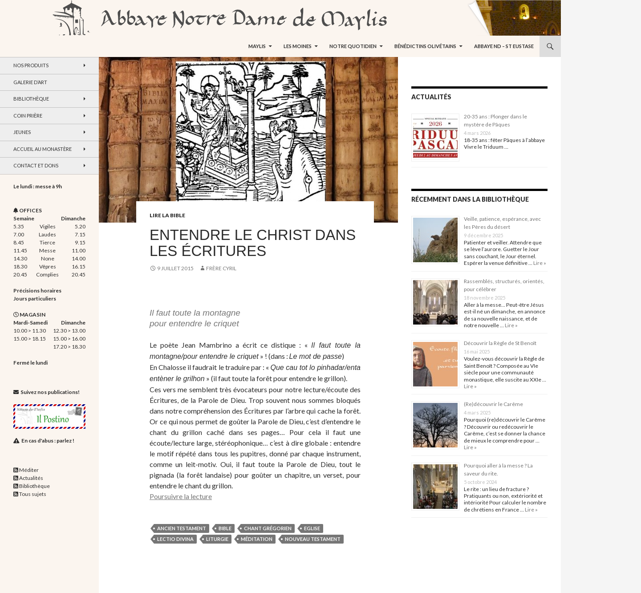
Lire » (539, 263)
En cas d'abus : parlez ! (47, 440)
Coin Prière (27, 115)
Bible (225, 528)
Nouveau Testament (313, 539)
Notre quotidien (353, 46)
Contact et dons (35, 165)
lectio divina (175, 539)
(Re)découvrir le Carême (493, 404)
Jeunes (22, 132)
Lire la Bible (167, 215)
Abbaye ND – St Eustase (504, 46)
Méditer (29, 470)
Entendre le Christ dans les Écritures (253, 243)
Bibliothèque (31, 99)
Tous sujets (32, 494)
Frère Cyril (221, 268)
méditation (256, 539)
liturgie (217, 539)
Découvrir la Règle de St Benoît (500, 343)
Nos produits (31, 65)
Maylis (257, 46)
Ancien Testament (181, 528)
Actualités (31, 478)
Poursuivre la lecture (181, 496)
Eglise (312, 528)
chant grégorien (268, 528)
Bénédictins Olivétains (425, 46)
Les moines (298, 46)
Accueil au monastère (42, 149)
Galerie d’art (30, 82)
